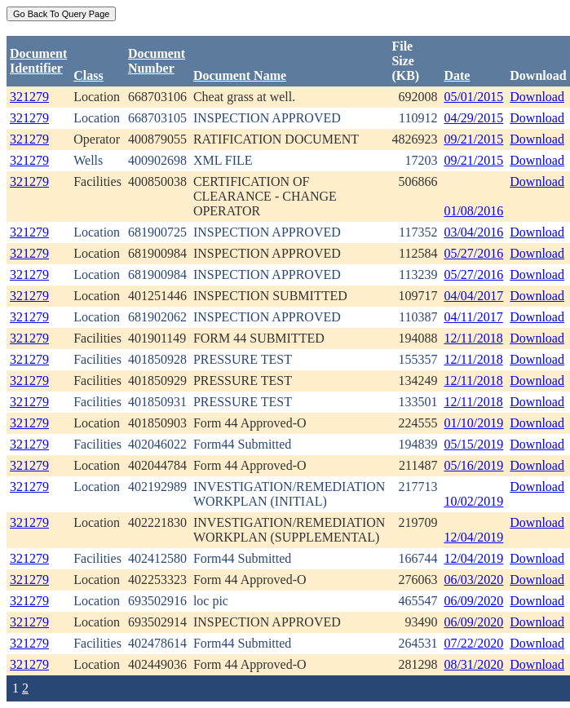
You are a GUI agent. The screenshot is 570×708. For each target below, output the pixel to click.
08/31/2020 (473, 664)
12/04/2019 (473, 537)
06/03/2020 (473, 579)
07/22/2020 (473, 643)
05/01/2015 (473, 97)
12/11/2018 (473, 338)
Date (457, 75)
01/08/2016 (473, 211)
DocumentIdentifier (38, 60)
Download (537, 97)
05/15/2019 (473, 444)
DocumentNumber (156, 60)
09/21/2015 (473, 139)
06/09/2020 (473, 601)
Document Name (239, 75)
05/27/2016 (473, 253)
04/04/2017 (473, 296)
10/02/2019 (473, 501)
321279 (29, 97)
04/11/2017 (473, 317)
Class (88, 75)
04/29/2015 (473, 118)
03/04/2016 (473, 232)
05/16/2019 (473, 465)
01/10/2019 (473, 423)
